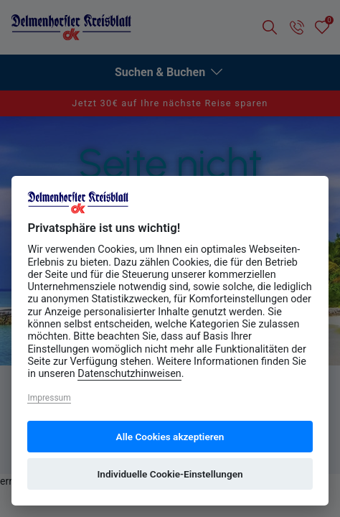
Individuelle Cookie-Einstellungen (169, 474)
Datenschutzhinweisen (129, 374)
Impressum (48, 398)
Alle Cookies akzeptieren (170, 436)
